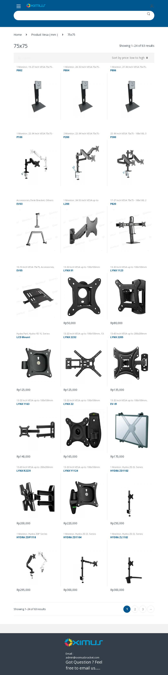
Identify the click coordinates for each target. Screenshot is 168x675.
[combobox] (78, 15)
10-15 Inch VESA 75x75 (28, 266)
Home (18, 35)
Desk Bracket (37, 200)
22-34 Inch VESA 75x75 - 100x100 (127, 133)
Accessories (23, 200)
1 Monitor (22, 66)
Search (148, 15)
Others (49, 200)
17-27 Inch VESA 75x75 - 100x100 (127, 200)
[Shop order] (129, 58)
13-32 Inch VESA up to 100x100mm (81, 266)
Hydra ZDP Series (37, 533)
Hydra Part (22, 333)
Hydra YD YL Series (39, 333)
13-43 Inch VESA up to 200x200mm (83, 335)
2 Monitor (68, 133)
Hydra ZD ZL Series (132, 467)
